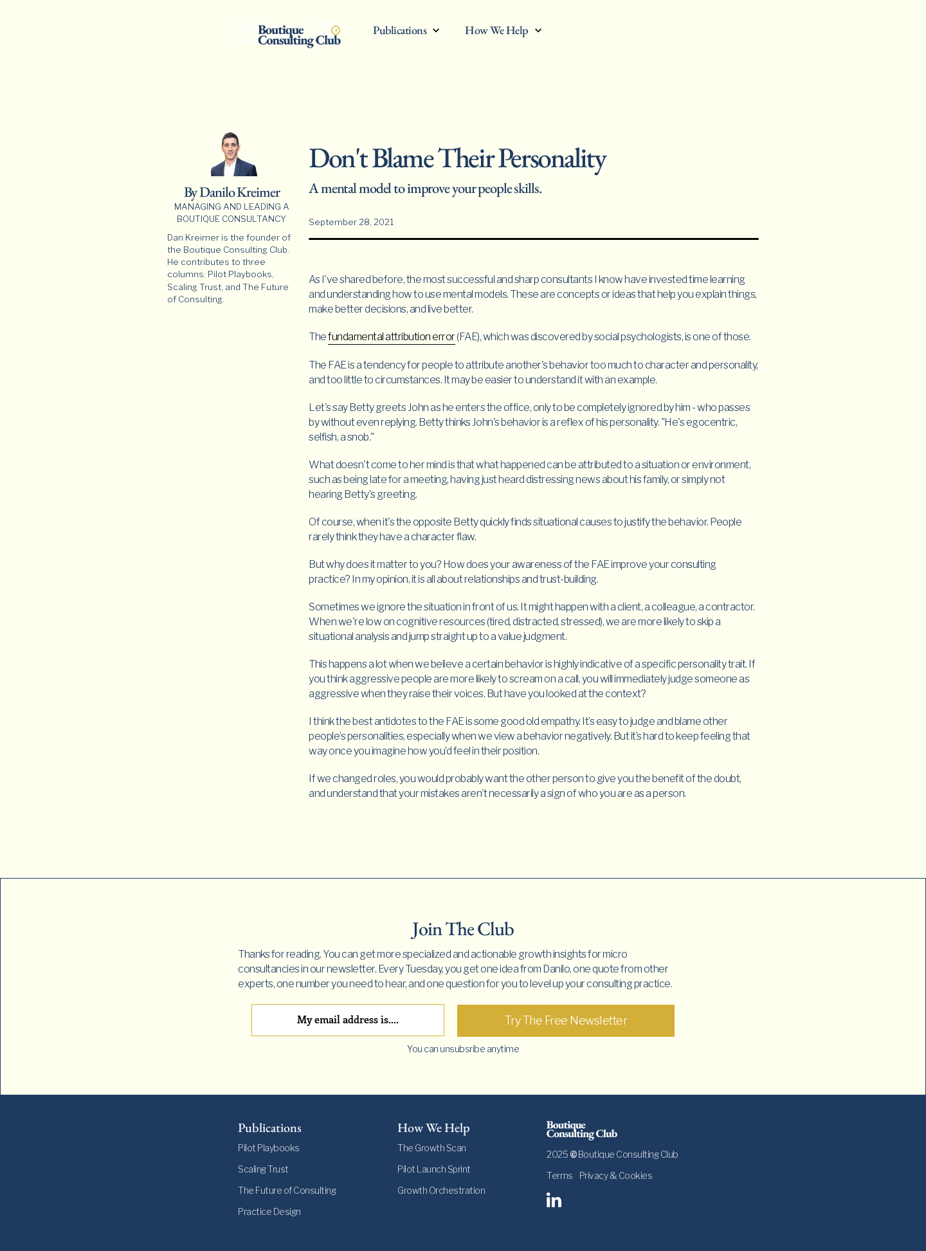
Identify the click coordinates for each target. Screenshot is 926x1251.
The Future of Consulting (287, 1190)
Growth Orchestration (441, 1190)
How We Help (497, 30)
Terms (560, 1175)
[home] (299, 33)
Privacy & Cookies (616, 1175)
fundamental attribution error (391, 337)
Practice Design (269, 1211)
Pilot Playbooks (269, 1147)
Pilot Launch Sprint (434, 1169)
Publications (399, 30)
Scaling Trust (263, 1169)
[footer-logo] (617, 1130)
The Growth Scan (431, 1147)
